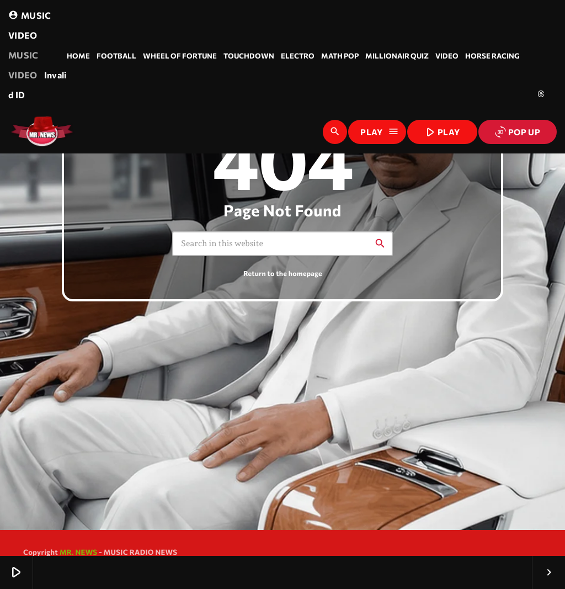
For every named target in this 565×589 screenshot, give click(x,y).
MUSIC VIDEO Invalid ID (37, 53)
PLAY (441, 131)
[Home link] (42, 132)
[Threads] (541, 94)
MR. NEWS (79, 552)
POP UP (517, 131)
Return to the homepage (282, 273)
